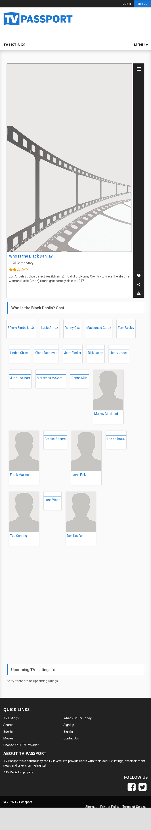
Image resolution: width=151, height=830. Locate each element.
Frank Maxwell (20, 475)
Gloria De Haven (46, 353)
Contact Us (71, 738)
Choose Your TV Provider (21, 745)
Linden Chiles (19, 353)
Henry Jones (119, 353)
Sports (8, 731)
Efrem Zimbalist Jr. (21, 327)
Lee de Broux (116, 439)
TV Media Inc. (14, 772)
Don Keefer (75, 535)
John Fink (79, 475)
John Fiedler (72, 353)
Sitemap (91, 806)
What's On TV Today (77, 718)
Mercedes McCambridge (54, 378)
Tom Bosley (126, 327)
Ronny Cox (72, 327)
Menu (141, 44)
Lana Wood (52, 500)
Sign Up (142, 4)
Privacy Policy (110, 806)
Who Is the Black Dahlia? (31, 256)
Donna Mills (79, 378)
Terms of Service (134, 806)
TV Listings (14, 44)
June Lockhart (20, 378)
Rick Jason (95, 353)
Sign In (68, 731)
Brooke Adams (55, 439)
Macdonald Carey (98, 327)
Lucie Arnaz (49, 327)
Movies (8, 738)
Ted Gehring (18, 535)
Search (8, 725)
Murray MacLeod (106, 414)
